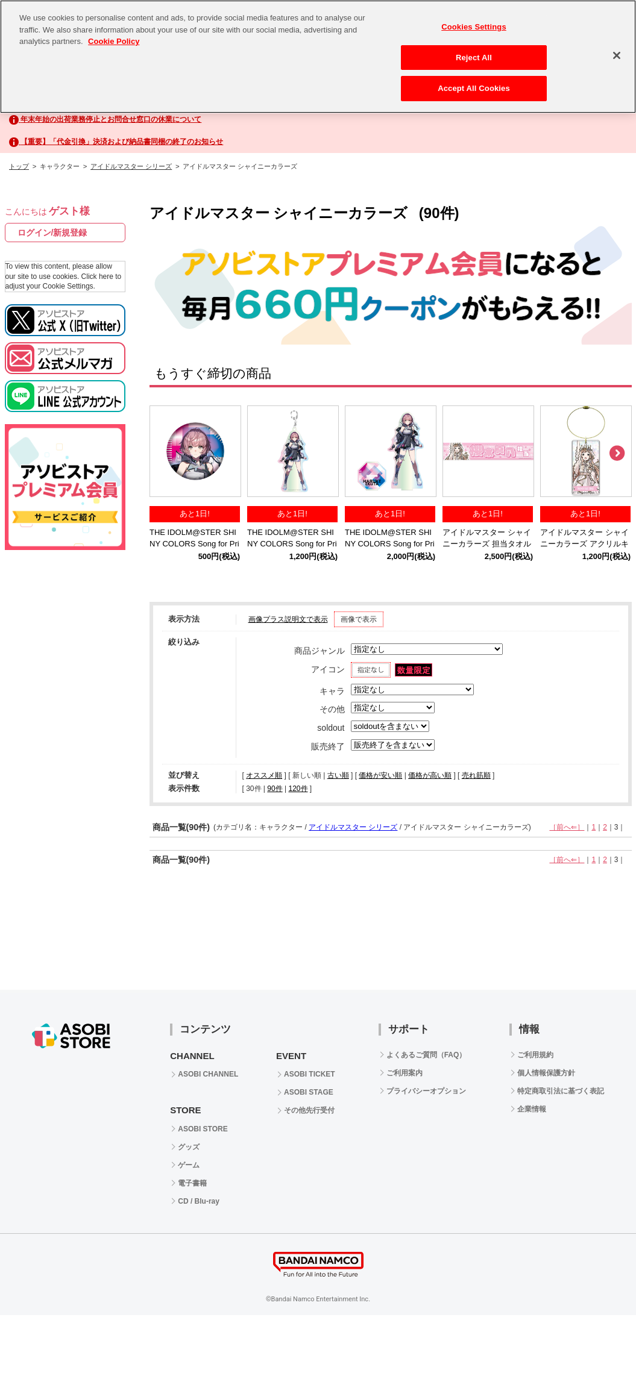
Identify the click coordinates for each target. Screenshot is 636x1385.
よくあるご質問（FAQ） (426, 1055)
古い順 (338, 775)
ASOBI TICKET (309, 1074)
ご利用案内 (404, 1073)
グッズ (189, 1147)
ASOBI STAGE (308, 1092)
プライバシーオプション (426, 1091)
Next (617, 454)
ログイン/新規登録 (52, 232)
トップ (19, 166)
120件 (297, 788)
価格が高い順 (430, 775)
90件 (274, 788)
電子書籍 (192, 1183)
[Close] (616, 55)
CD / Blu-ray (198, 1201)
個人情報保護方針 (546, 1073)
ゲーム (189, 1165)
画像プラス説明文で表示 (288, 619)
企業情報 (531, 1109)
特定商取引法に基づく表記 (560, 1091)
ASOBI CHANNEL (208, 1074)
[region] (318, 56)
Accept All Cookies (474, 88)
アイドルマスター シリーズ (131, 166)
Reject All (474, 57)
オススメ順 (264, 775)
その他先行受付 (309, 1110)
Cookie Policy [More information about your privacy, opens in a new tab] (113, 41)
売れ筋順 (476, 775)
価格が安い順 (380, 775)
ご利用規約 (535, 1055)
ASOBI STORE (202, 1129)
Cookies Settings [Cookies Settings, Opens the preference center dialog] (473, 26)
